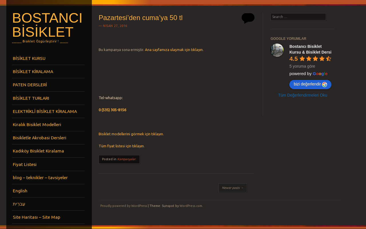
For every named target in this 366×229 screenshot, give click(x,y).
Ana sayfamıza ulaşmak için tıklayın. (174, 50)
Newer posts (233, 187)
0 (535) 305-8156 (112, 110)
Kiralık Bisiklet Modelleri (37, 124)
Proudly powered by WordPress (123, 206)
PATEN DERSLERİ (30, 84)
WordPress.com (191, 206)
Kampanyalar (126, 159)
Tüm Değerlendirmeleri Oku (302, 95)
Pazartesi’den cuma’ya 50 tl (140, 17)
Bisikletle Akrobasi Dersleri (39, 137)
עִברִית (19, 203)
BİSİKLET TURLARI (31, 98)
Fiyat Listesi (25, 164)
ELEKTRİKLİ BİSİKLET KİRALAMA (45, 111)
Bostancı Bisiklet (47, 25)
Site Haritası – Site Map (36, 217)
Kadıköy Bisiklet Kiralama (38, 150)
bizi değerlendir (310, 84)
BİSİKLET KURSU (29, 58)
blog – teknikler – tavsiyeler (40, 177)
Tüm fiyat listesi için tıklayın (121, 146)
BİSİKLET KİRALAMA (33, 71)
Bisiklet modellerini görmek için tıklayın (131, 134)
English (20, 190)
